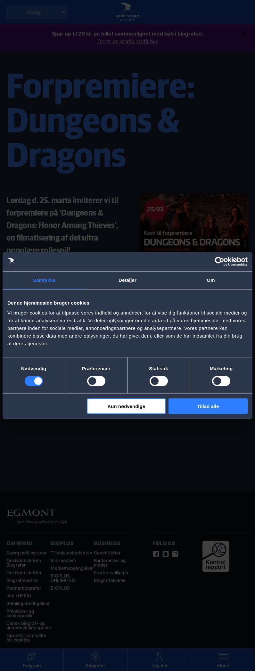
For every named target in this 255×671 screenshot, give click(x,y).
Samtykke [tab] (44, 279)
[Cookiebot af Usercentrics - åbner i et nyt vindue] (220, 261)
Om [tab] (211, 279)
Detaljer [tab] (127, 279)
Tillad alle (208, 406)
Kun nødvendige (126, 406)
